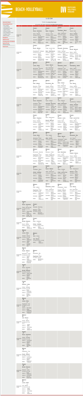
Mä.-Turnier (53, 22)
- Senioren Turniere (7, 31)
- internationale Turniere (7, 28)
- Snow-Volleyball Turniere (8, 32)
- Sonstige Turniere (6, 34)
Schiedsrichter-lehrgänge (9, 41)
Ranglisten (5, 37)
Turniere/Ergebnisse (7, 24)
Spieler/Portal (6, 43)
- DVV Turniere (6, 25)
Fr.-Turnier (48, 22)
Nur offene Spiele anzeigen (56, 24)
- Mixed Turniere (6, 35)
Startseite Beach (7, 22)
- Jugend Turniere (6, 29)
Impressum (5, 46)
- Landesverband (6, 26)
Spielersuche (6, 39)
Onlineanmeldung (6, 44)
